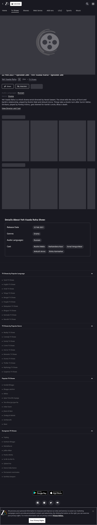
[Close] (93, 511)
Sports (69, 11)
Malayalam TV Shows (11, 306)
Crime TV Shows (9, 346)
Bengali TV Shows (10, 297)
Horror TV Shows (9, 350)
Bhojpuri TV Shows (10, 311)
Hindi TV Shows (9, 289)
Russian (21, 93)
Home (4, 11)
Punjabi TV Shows (9, 302)
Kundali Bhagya (9, 385)
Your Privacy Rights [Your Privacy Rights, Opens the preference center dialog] (37, 520)
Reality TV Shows (9, 332)
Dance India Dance (10, 468)
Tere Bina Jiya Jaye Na (11, 402)
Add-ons (50, 11)
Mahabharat (8, 446)
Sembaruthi (8, 420)
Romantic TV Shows (10, 354)
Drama (11, 96)
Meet (5, 424)
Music (78, 11)
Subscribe (15, 4)
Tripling (6, 437)
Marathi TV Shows (10, 319)
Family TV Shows (9, 341)
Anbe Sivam (8, 407)
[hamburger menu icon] (93, 4)
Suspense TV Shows (10, 372)
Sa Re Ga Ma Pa (9, 459)
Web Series (37, 11)
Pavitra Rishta (8, 455)
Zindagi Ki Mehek (9, 415)
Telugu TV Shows (9, 293)
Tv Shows (15, 11)
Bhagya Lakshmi (9, 389)
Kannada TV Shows (10, 315)
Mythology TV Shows (11, 367)
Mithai (6, 394)
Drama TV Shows (9, 359)
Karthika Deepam (9, 477)
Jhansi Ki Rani (8, 411)
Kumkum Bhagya (9, 442)
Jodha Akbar (8, 450)
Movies (26, 11)
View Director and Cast (11, 108)
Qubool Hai (7, 464)
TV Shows (32, 79)
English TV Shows (9, 284)
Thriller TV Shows (9, 363)
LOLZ (60, 11)
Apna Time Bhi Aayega (11, 398)
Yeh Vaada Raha (9, 79)
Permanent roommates (11, 472)
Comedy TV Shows (10, 337)
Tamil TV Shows (9, 280)
